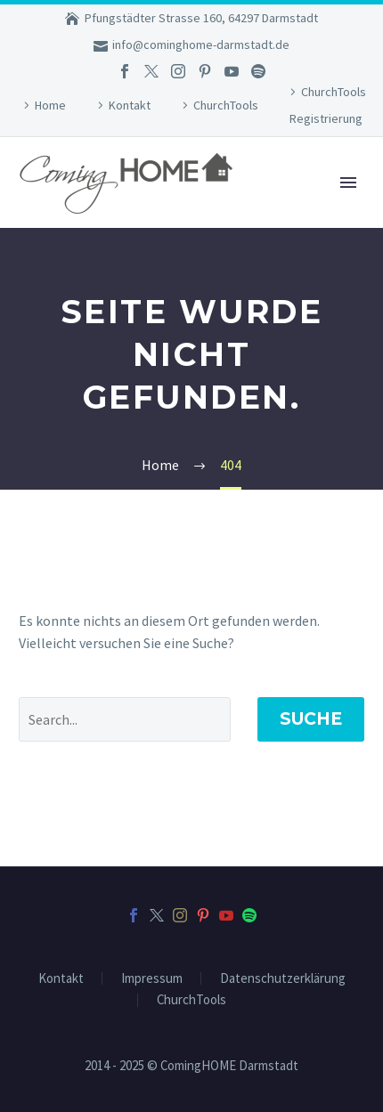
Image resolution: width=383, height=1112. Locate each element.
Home (50, 105)
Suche (311, 719)
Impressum (152, 979)
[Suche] (125, 719)
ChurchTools (225, 105)
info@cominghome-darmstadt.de (200, 45)
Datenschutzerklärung (283, 979)
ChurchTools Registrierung (328, 105)
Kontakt (130, 105)
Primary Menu (348, 182)
